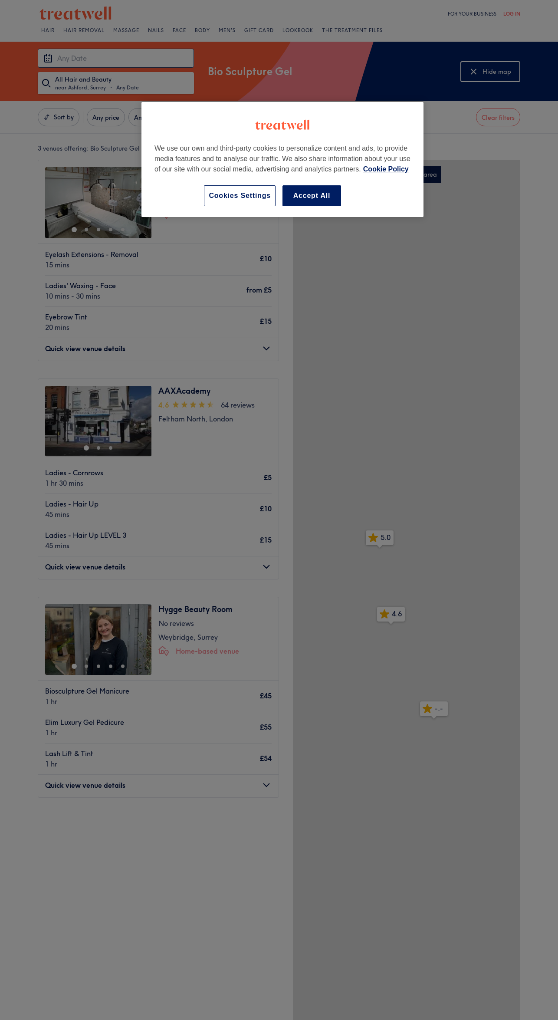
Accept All (312, 195)
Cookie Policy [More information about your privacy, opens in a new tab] (386, 169)
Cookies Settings (240, 195)
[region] (282, 159)
